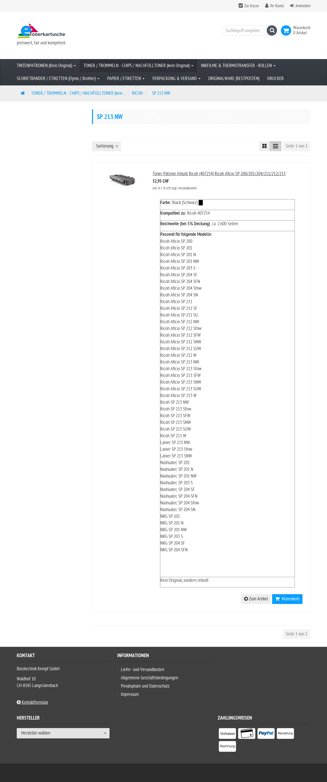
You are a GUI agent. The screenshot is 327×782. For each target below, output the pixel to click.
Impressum (130, 694)
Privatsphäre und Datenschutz (145, 686)
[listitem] (227, 734)
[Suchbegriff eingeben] (248, 30)
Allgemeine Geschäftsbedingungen (149, 678)
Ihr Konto (277, 6)
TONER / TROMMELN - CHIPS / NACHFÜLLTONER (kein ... (78, 93)
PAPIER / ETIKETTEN (126, 78)
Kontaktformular (32, 702)
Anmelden (303, 6)
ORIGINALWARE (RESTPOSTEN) (233, 78)
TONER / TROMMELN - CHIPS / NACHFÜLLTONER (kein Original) (138, 65)
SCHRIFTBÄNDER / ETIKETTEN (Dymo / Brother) (58, 78)
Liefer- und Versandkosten (142, 669)
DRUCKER (275, 78)
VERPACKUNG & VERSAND (176, 78)
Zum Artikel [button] (256, 599)
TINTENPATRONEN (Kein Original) (46, 65)
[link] (287, 30)
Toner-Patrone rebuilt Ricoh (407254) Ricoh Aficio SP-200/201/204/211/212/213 (219, 173)
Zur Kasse (251, 6)
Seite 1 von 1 (296, 146)
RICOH (137, 93)
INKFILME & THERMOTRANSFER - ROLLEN (238, 65)
